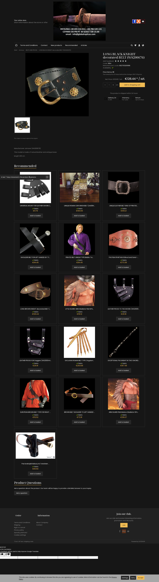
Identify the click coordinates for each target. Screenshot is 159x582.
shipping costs (28, 538)
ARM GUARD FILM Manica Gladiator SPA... (124, 412)
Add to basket (35, 216)
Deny (133, 578)
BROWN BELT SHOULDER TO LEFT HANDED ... (79, 412)
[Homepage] (79, 21)
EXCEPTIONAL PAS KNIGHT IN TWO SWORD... (123, 360)
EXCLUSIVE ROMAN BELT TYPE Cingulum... (79, 360)
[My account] (139, 45)
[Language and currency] (143, 45)
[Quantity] (108, 85)
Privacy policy (19, 527)
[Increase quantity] (104, 85)
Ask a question (21, 493)
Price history (108, 72)
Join (123, 525)
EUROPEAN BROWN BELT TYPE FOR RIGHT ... (35, 412)
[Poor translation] (7, 551)
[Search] (132, 45)
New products (56, 45)
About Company (42, 520)
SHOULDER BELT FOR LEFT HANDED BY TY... (35, 257)
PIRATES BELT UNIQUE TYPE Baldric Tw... (79, 257)
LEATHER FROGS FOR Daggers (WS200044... (35, 360)
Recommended (71, 45)
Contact (44, 45)
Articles (84, 45)
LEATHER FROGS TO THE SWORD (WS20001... (123, 309)
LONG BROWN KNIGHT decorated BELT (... (35, 309)
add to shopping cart (131, 85)
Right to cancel (19, 525)
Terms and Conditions (29, 45)
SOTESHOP (142, 538)
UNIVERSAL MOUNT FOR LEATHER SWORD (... (35, 206)
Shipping (17, 522)
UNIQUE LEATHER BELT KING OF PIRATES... (124, 206)
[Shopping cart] (135, 45)
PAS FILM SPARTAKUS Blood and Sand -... (123, 257)
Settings (125, 578)
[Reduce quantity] (112, 85)
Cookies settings (20, 532)
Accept (140, 578)
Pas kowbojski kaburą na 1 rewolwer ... (35, 464)
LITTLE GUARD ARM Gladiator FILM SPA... (79, 309)
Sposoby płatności (20, 530)
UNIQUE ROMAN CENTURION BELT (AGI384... (79, 206)
